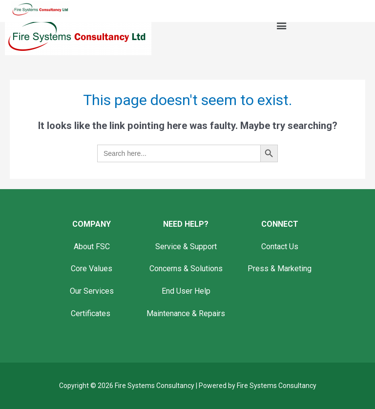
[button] (281, 25)
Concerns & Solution (183, 268)
